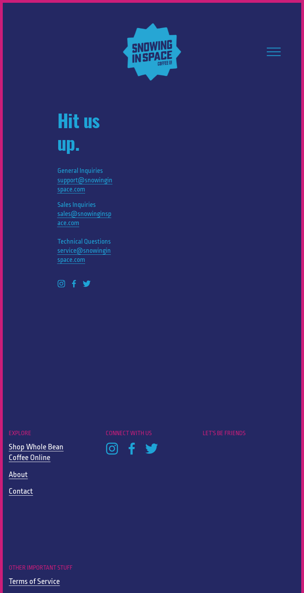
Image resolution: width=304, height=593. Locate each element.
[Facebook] (74, 284)
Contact (21, 491)
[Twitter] (87, 284)
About (18, 475)
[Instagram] (61, 284)
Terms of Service (34, 582)
